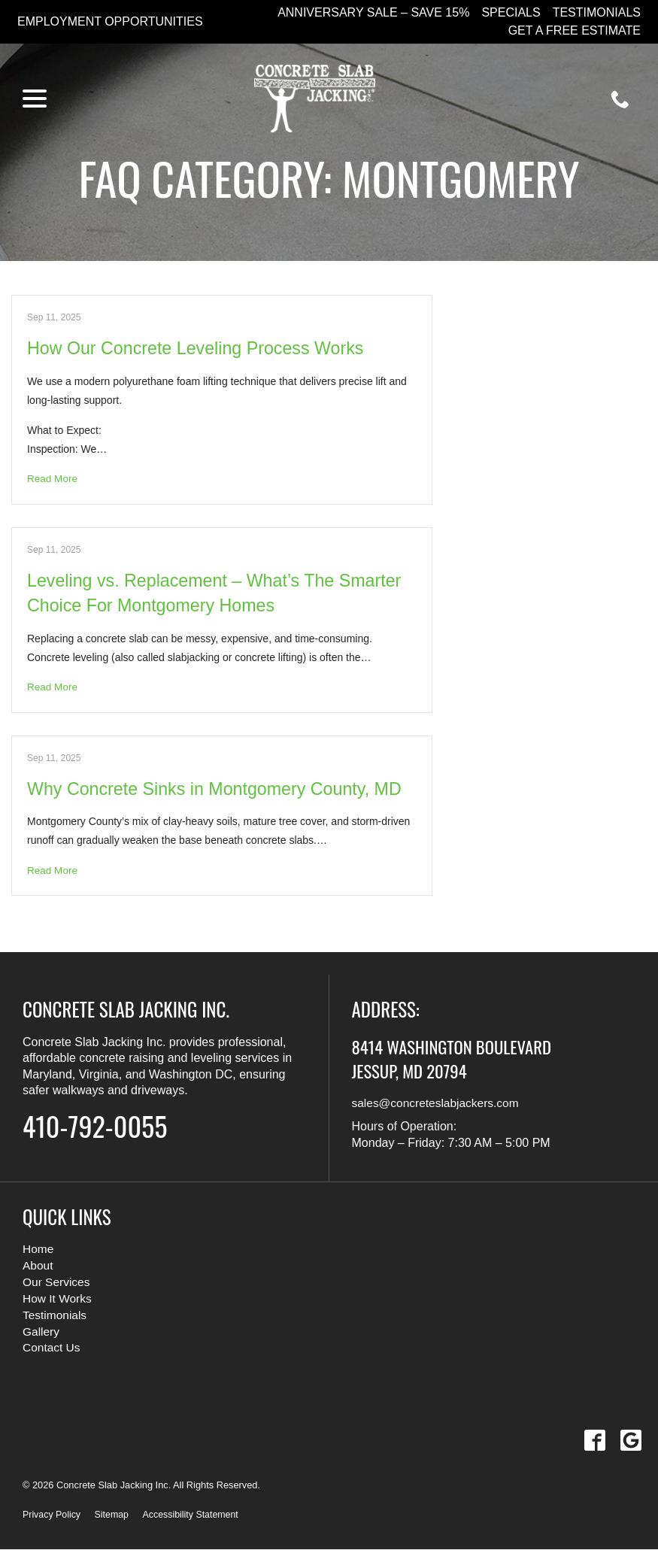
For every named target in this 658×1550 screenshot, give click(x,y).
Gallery (42, 1331)
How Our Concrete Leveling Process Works (200, 348)
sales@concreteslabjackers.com (438, 1104)
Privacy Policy (53, 1515)
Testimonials (597, 12)
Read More (53, 479)
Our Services (57, 1282)
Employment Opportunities (110, 21)
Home (39, 1250)
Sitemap (114, 1515)
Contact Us (52, 1348)
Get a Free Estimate (574, 30)
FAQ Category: (328, 177)
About (38, 1266)
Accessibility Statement (195, 1515)
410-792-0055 (103, 1125)
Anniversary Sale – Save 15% (373, 12)
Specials (510, 12)
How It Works (58, 1299)
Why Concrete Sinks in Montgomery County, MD (220, 789)
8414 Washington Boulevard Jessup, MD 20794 (462, 1059)
